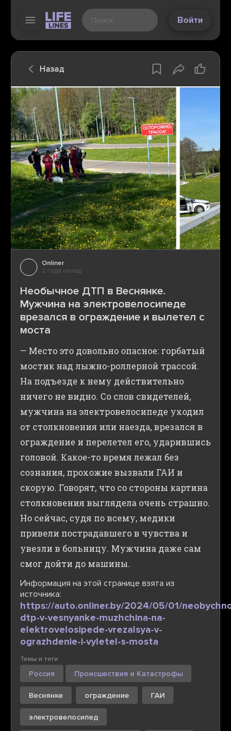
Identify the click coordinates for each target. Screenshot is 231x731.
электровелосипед (63, 717)
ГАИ (158, 695)
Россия (42, 673)
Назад (43, 69)
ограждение (107, 695)
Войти (190, 20)
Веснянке (46, 695)
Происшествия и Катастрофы (128, 673)
